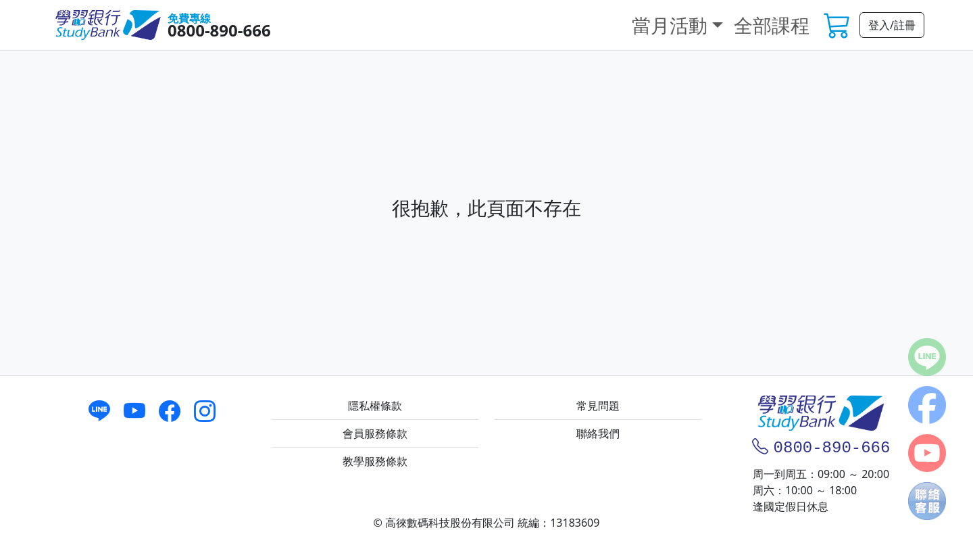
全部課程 (771, 25)
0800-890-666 (219, 30)
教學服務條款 (375, 461)
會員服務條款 (375, 433)
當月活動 (669, 25)
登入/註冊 (892, 25)
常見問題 (598, 405)
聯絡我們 (598, 433)
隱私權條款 (375, 405)
